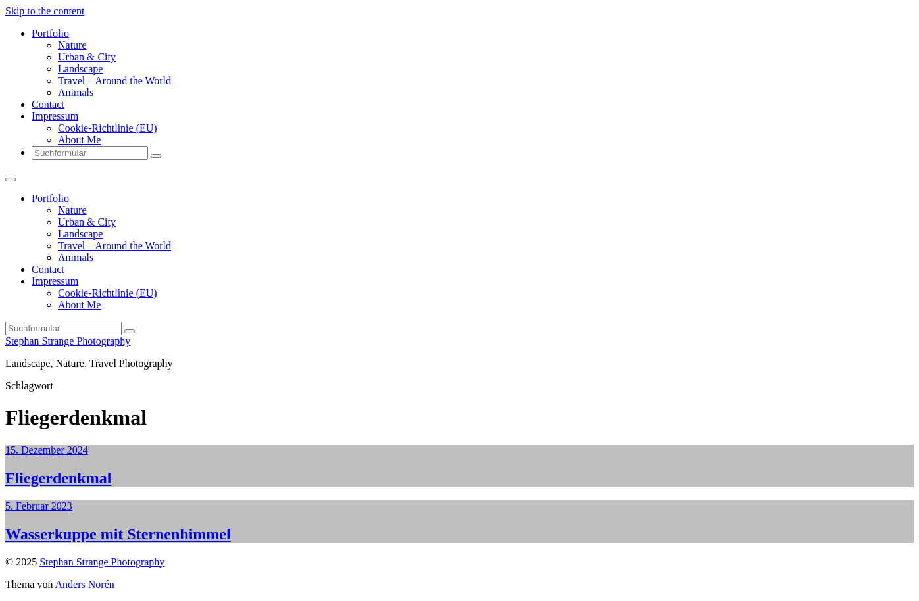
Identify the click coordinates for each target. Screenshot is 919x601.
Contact (48, 104)
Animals (75, 92)
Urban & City (87, 56)
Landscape (80, 68)
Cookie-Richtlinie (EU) (107, 127)
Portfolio (50, 33)
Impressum (55, 116)
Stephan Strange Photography (67, 341)
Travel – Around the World (114, 80)
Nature (72, 45)
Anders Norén (84, 584)
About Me (79, 139)
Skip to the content (44, 10)
